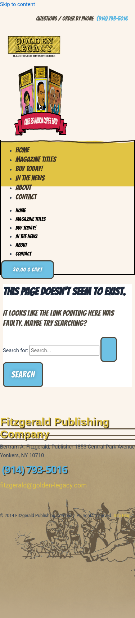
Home (20, 210)
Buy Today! (25, 228)
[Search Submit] (108, 349)
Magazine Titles (30, 219)
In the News (26, 236)
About (21, 245)
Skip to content (17, 4)
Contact (25, 197)
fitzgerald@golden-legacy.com (43, 485)
